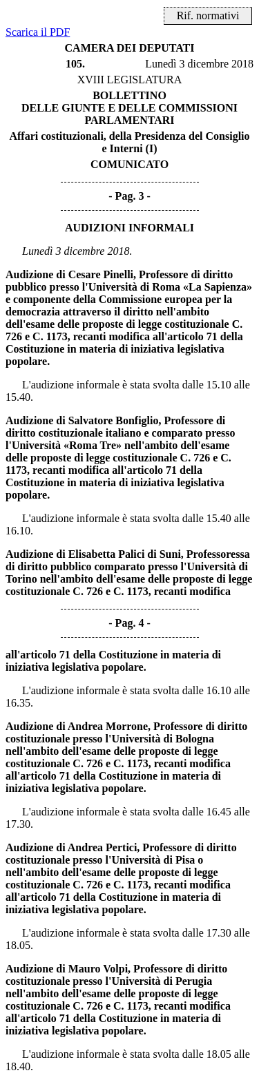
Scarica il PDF (38, 32)
